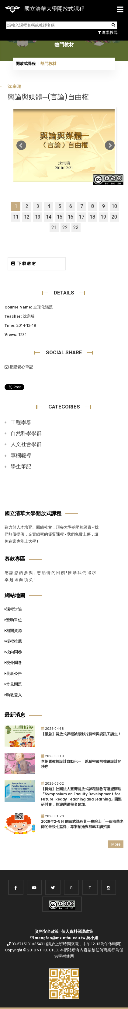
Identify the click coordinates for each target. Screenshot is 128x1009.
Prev (21, 145)
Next (110, 145)
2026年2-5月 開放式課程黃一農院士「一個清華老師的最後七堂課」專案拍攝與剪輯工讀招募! (82, 824)
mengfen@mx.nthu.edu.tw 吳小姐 (66, 938)
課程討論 (13, 609)
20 (114, 217)
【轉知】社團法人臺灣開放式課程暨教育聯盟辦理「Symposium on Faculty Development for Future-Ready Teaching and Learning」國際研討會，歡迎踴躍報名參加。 (81, 796)
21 (54, 227)
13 (37, 217)
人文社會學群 (26, 444)
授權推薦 (13, 641)
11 (16, 217)
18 (92, 217)
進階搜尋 (108, 32)
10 (114, 206)
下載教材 (24, 263)
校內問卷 (13, 652)
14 (48, 217)
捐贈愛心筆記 (19, 367)
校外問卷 (13, 662)
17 (81, 217)
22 (65, 227)
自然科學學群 (26, 433)
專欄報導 (21, 455)
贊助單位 (13, 620)
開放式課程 (26, 63)
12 (26, 217)
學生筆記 (21, 466)
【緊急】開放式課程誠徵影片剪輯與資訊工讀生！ (81, 734)
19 (103, 217)
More (115, 844)
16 (70, 217)
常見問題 (13, 684)
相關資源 (13, 630)
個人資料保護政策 (77, 931)
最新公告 (13, 673)
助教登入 (13, 695)
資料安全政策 (47, 931)
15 (59, 217)
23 (76, 227)
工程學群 (21, 422)
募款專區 (15, 558)
